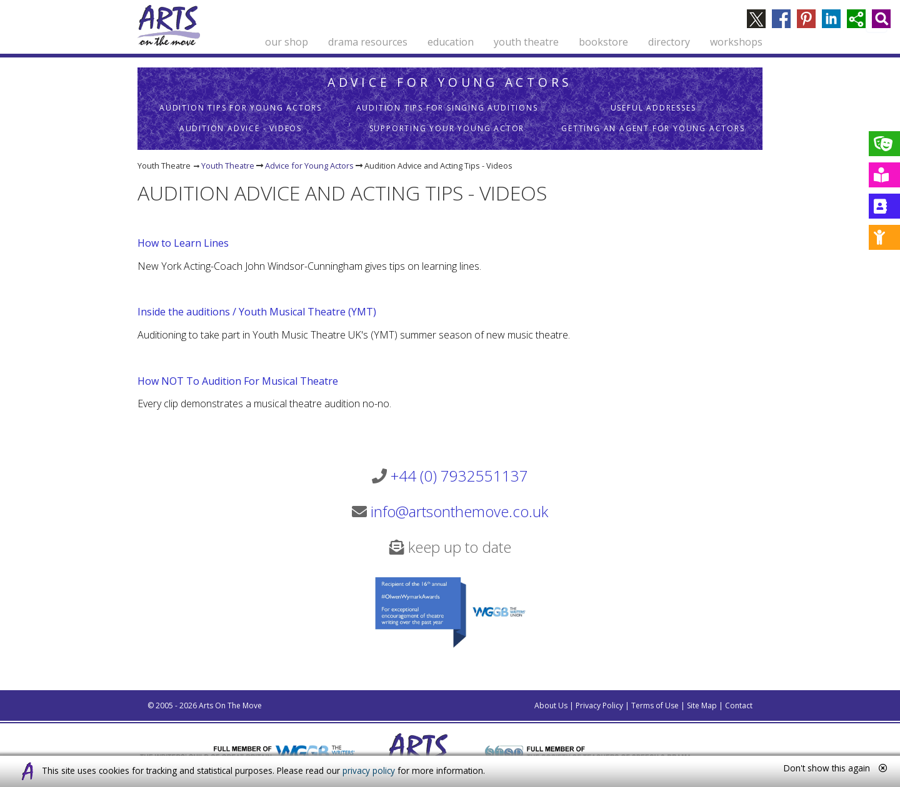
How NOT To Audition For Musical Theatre (238, 381)
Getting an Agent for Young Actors (652, 128)
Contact (738, 705)
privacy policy (368, 770)
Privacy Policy (599, 705)
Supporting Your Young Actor (447, 128)
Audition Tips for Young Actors (240, 107)
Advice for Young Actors (450, 82)
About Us (551, 705)
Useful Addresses (653, 107)
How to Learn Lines (183, 243)
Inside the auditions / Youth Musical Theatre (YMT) (257, 312)
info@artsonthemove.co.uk (459, 511)
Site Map (702, 705)
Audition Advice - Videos (240, 128)
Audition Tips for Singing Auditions (447, 107)
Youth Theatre (227, 165)
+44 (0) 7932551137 (459, 475)
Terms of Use (655, 705)
